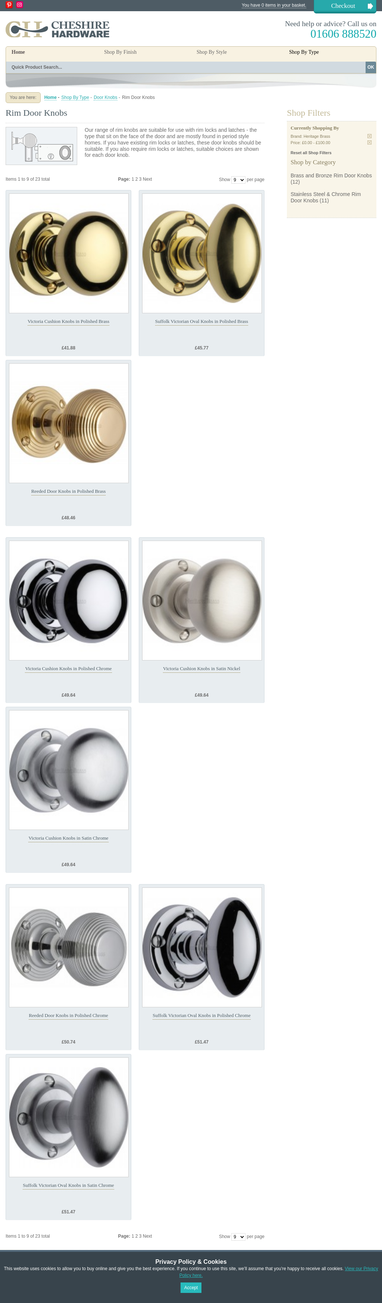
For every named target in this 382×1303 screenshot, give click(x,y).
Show (224, 179)
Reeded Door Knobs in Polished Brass (68, 491)
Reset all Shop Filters (311, 152)
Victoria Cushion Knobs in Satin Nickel (201, 668)
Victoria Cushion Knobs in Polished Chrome (68, 668)
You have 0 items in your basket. (274, 5)
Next (147, 179)
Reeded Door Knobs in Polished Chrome (68, 1015)
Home (18, 52)
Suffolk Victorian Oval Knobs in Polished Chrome (201, 1015)
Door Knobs (105, 97)
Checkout (343, 5)
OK (370, 67)
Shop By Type (75, 97)
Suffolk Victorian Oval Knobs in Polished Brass (201, 321)
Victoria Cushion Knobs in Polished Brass (68, 321)
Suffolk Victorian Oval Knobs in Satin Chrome (68, 1185)
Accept (191, 1287)
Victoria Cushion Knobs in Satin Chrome (68, 838)
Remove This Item (369, 136)
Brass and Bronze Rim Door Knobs (331, 175)
